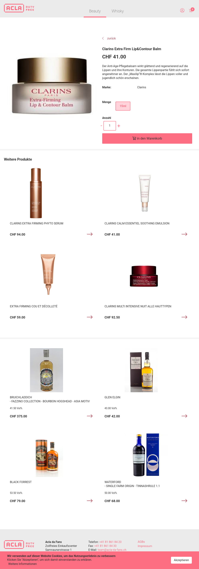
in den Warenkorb (149, 139)
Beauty (94, 12)
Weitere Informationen (22, 564)
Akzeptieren (181, 560)
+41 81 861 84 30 (105, 546)
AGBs (141, 542)
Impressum (145, 546)
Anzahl (106, 118)
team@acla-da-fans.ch (112, 550)
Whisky (118, 12)
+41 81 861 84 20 (110, 542)
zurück (109, 39)
